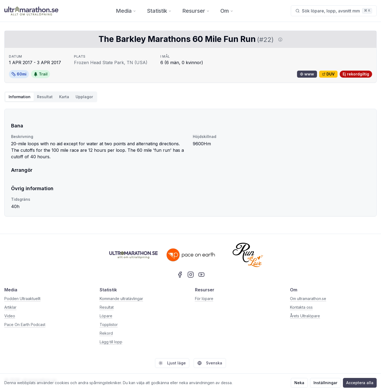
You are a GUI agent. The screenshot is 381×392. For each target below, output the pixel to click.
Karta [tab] (64, 96)
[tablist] (50, 96)
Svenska (209, 363)
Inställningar (325, 382)
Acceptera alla (359, 382)
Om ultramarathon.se (308, 298)
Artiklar (10, 307)
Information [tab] (20, 96)
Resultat (107, 307)
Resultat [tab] (45, 96)
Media (126, 11)
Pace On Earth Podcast (24, 324)
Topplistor (109, 324)
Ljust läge (172, 363)
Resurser (196, 11)
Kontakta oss (301, 307)
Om (226, 11)
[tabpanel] (190, 162)
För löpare (204, 298)
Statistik (159, 11)
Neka (299, 382)
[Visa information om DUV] (279, 39)
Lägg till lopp (111, 342)
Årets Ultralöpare (305, 316)
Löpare (106, 316)
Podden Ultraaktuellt (22, 298)
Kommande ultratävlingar (121, 298)
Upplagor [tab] (84, 96)
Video (9, 316)
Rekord (106, 333)
